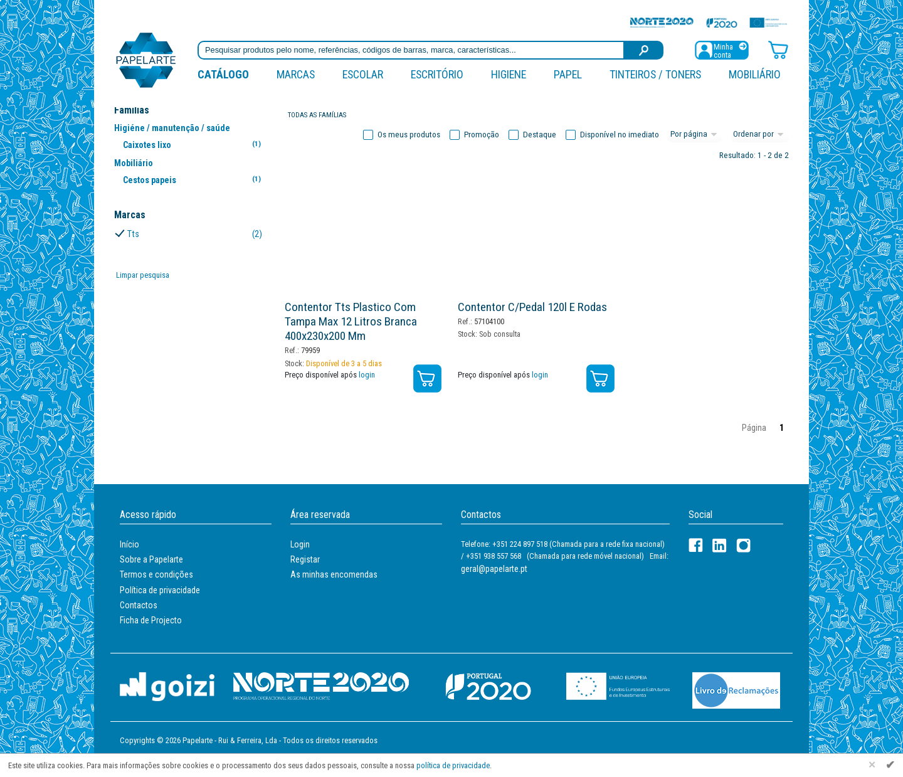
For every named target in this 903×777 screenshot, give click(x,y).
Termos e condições (156, 574)
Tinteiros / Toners (655, 74)
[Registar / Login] (722, 49)
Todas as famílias (317, 115)
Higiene (508, 74)
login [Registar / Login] (367, 374)
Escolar (362, 74)
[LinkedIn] (719, 545)
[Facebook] (696, 545)
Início (129, 544)
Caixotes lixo (194, 144)
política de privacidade (453, 765)
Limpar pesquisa (142, 275)
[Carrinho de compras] (778, 49)
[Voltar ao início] (146, 59)
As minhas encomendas (334, 574)
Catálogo (223, 74)
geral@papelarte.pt (494, 569)
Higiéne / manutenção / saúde (172, 128)
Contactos (138, 605)
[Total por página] (695, 134)
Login (300, 544)
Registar (305, 559)
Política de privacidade (160, 590)
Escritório (437, 74)
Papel (568, 74)
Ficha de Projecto (151, 620)
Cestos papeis (194, 179)
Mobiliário (755, 74)
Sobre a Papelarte (151, 559)
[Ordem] (760, 134)
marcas (296, 74)
